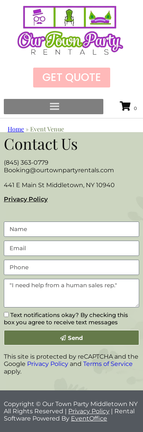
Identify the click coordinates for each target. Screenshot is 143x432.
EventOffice (89, 418)
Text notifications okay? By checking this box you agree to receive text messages (66, 318)
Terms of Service (108, 363)
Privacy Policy (26, 199)
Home (16, 129)
